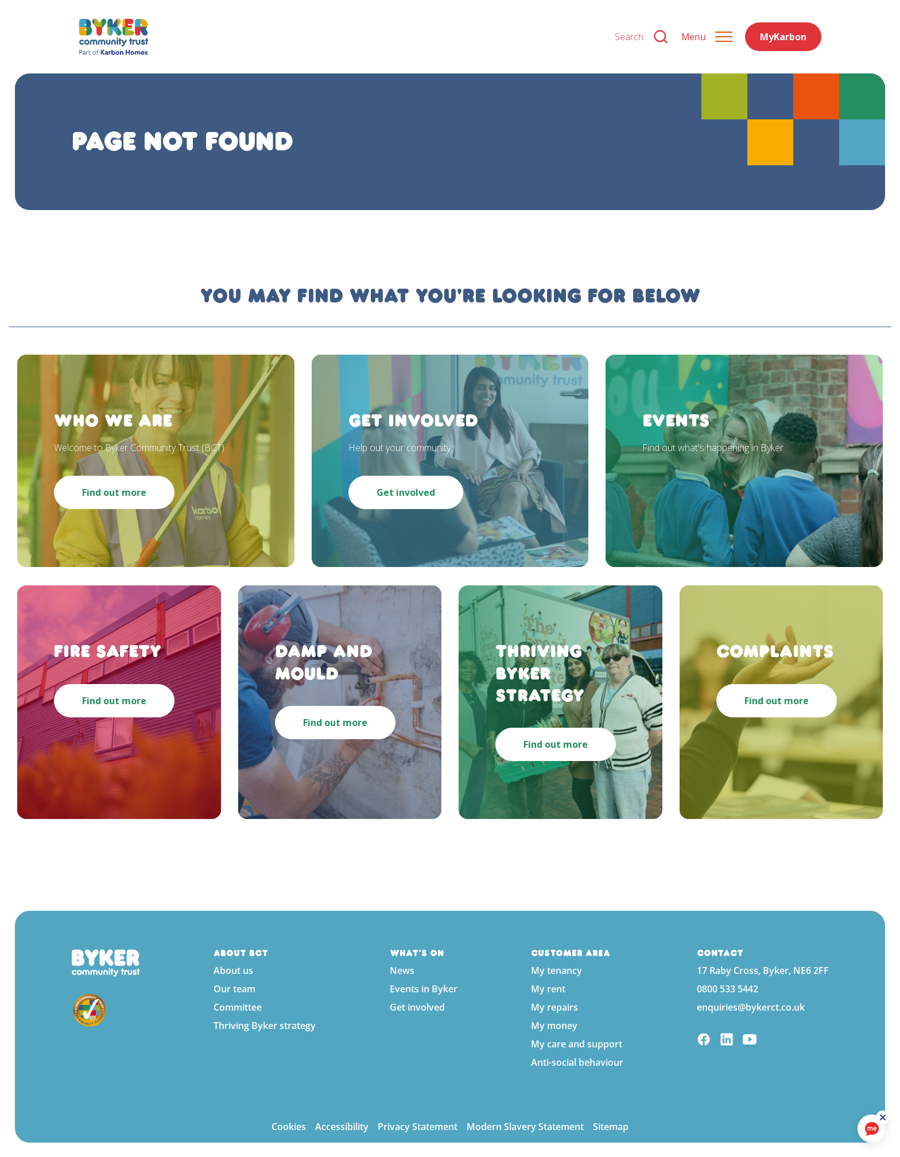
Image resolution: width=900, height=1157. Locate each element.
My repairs (554, 1007)
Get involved (417, 1007)
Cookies (288, 1126)
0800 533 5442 (727, 989)
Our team (234, 989)
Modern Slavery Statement (525, 1126)
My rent (548, 989)
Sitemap (611, 1126)
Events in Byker (423, 989)
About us (233, 970)
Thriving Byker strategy (265, 1025)
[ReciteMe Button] (884, 1118)
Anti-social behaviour (577, 1062)
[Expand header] (707, 36)
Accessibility (341, 1126)
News (402, 970)
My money (554, 1025)
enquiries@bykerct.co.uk (751, 1007)
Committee (238, 1007)
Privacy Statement (417, 1126)
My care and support (576, 1044)
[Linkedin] (727, 1040)
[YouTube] (750, 1040)
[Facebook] (704, 1040)
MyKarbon (783, 36)
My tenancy (556, 970)
